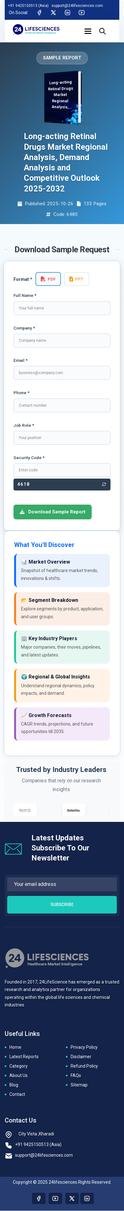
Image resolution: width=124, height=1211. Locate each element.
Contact (17, 1094)
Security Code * (29, 457)
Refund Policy (84, 1066)
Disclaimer (81, 1056)
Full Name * (24, 295)
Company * (24, 327)
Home (15, 1047)
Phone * (21, 392)
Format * (22, 279)
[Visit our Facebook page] (39, 1198)
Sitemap (79, 1085)
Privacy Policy (84, 1047)
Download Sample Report (52, 512)
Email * (20, 360)
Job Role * (23, 425)
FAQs (76, 1075)
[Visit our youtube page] (55, 1198)
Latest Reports (24, 1056)
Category (18, 1066)
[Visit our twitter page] (72, 1198)
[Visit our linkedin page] (87, 1198)
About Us (18, 1075)
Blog (13, 1085)
